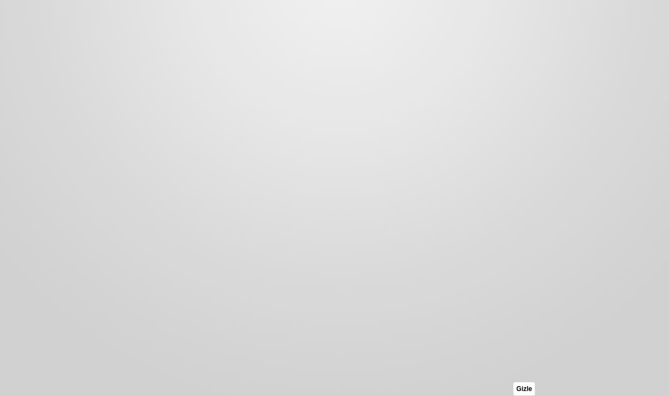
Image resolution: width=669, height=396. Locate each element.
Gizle (524, 389)
